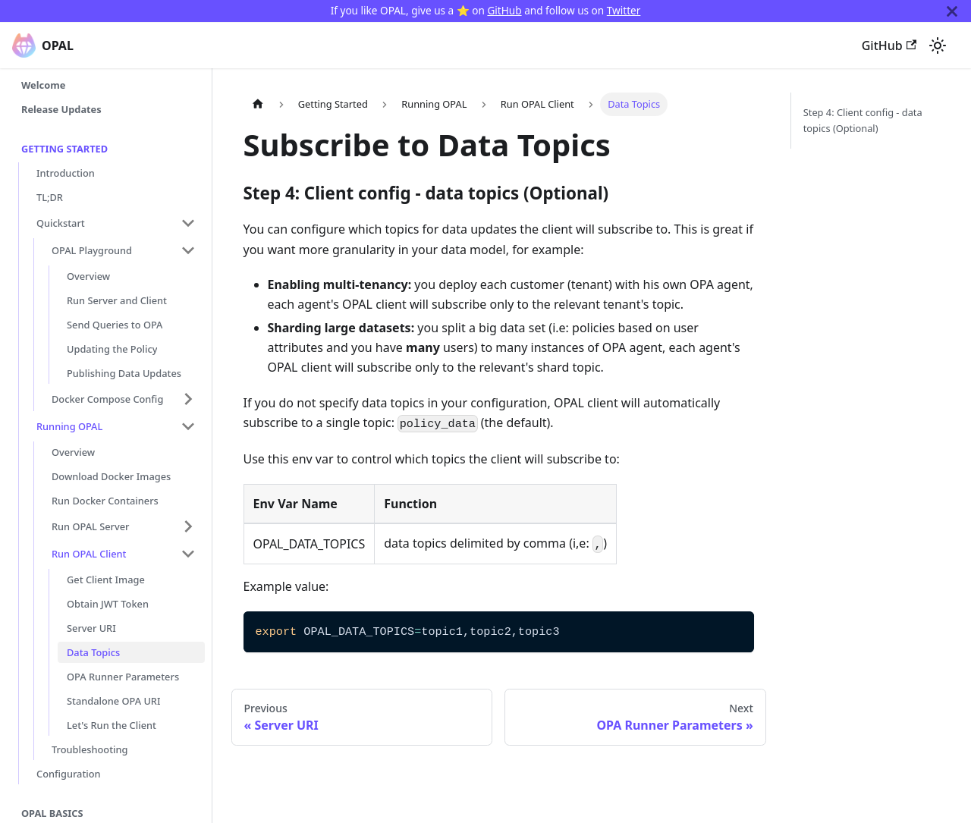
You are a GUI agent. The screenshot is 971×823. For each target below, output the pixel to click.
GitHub (504, 10)
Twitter (624, 10)
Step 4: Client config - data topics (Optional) (862, 120)
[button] (116, 223)
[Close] (952, 11)
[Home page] (258, 104)
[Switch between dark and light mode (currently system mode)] (937, 45)
